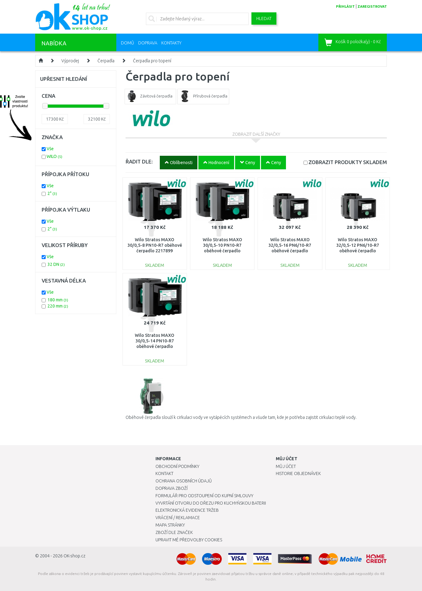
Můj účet (286, 466)
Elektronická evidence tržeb (187, 510)
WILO (54, 156)
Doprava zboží (171, 488)
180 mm (58, 299)
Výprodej (70, 60)
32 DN (56, 264)
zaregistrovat (372, 6)
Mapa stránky (170, 525)
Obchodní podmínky (177, 466)
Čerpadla (105, 60)
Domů (127, 42)
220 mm (58, 306)
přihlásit (345, 6)
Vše (50, 148)
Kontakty (171, 42)
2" (52, 193)
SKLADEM (347, 162)
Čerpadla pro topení (152, 60)
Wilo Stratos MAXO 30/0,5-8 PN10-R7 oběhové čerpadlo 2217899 (154, 245)
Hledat (263, 18)
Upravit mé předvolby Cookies (188, 539)
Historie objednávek (298, 473)
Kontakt (164, 473)
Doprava (147, 42)
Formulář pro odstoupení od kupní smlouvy (204, 495)
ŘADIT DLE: (139, 161)
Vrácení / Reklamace (177, 517)
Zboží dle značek (174, 532)
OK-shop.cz (74, 555)
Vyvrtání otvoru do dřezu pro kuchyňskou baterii (210, 503)
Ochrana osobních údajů (183, 480)
